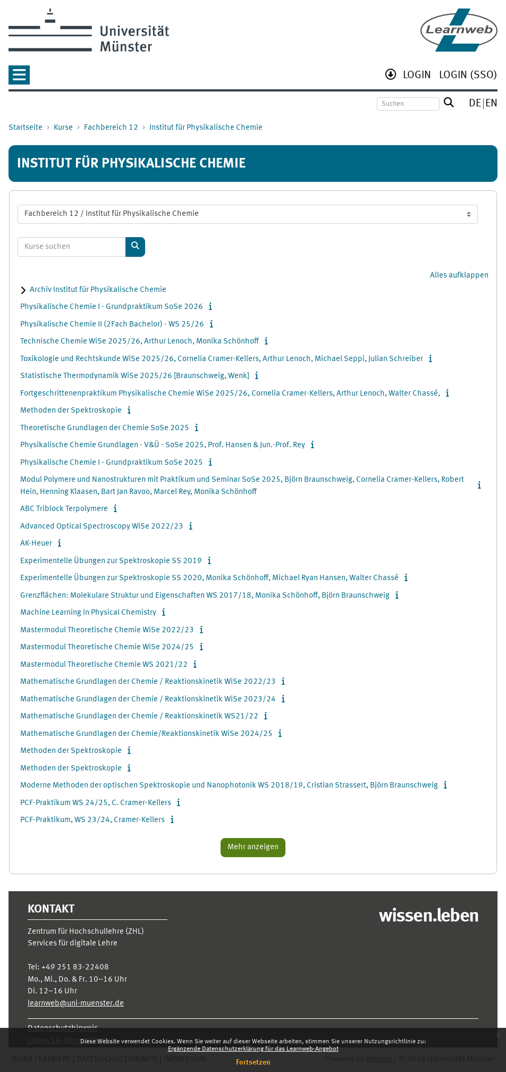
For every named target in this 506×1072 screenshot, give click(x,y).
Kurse (63, 128)
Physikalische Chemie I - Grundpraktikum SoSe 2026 (111, 307)
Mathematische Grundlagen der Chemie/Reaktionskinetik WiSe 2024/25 (146, 734)
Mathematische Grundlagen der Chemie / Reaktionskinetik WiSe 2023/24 (148, 700)
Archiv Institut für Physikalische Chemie (98, 290)
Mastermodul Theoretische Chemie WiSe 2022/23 (107, 630)
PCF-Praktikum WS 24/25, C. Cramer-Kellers (95, 803)
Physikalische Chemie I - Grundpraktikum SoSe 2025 (111, 463)
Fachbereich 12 (111, 128)
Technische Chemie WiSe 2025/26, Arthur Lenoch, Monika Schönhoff (139, 342)
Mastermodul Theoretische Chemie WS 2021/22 (104, 665)
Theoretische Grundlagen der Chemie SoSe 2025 (104, 428)
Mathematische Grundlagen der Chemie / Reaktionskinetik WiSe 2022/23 (148, 682)
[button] (19, 78)
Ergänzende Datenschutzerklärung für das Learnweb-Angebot (253, 1049)
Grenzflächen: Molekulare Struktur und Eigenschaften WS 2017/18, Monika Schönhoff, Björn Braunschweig (205, 596)
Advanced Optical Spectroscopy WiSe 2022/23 (101, 527)
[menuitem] (417, 76)
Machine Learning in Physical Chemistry (88, 613)
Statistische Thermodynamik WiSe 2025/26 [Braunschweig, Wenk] (134, 376)
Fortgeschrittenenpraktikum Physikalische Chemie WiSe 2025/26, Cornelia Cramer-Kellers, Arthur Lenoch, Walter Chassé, (230, 394)
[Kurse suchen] (72, 247)
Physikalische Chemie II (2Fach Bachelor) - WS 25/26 (112, 325)
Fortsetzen (253, 1062)
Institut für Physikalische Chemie (206, 128)
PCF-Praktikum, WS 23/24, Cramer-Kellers (92, 820)
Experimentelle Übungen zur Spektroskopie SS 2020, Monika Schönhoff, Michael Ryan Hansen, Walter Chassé (209, 578)
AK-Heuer (36, 544)
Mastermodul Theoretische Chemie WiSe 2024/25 (107, 647)
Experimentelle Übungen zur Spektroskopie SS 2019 (111, 561)
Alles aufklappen (459, 276)
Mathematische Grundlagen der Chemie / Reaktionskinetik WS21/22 (139, 717)
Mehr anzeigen (253, 847)
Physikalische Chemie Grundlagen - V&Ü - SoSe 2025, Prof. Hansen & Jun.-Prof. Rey (162, 445)
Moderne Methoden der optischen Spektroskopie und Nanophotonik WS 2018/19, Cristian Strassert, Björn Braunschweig (229, 786)
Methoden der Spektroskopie (71, 411)
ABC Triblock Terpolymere (64, 509)
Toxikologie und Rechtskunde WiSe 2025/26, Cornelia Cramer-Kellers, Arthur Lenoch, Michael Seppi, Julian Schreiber (221, 359)
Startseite (26, 128)
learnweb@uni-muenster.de (76, 1004)
